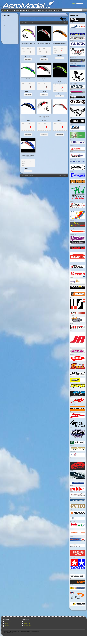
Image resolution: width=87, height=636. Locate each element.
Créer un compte (27, 623)
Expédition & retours (27, 625)
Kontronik (72, 354)
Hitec (71, 269)
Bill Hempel (72, 67)
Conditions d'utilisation (35, 633)
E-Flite (71, 130)
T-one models (73, 557)
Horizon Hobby (73, 289)
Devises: (74, 3)
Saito (71, 509)
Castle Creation (73, 98)
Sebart (71, 528)
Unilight (71, 584)
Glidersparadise (73, 220)
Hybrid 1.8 (60, 42)
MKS (71, 396)
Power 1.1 (60, 115)
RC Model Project (73, 459)
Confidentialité (27, 633)
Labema (71, 370)
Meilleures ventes (8, 621)
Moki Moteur (72, 404)
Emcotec (72, 145)
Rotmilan (72, 502)
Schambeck (72, 521)
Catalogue (27, 14)
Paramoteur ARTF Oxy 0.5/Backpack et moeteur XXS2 (44, 116)
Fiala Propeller (73, 171)
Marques (23, 10)
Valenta (71, 590)
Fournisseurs (7, 626)
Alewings (72, 40)
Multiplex (72, 411)
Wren (71, 600)
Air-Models (72, 28)
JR (70, 347)
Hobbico (71, 277)
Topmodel (72, 578)
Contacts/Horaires (32, 10)
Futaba (71, 183)
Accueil (22, 14)
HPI (71, 297)
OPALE (32, 14)
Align (71, 46)
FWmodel (72, 201)
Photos (57, 10)
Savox (71, 515)
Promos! (17, 10)
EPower (71, 151)
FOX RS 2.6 (44, 42)
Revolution (72, 479)
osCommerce (10, 632)
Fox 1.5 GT (28, 42)
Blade (71, 89)
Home (5, 10)
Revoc (71, 470)
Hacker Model (73, 250)
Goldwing (72, 228)
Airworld (71, 35)
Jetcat (71, 323)
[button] (28, 59)
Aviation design (73, 63)
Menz (71, 382)
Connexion (26, 621)
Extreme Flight (73, 159)
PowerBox (72, 457)
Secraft (71, 536)
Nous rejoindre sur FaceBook (46, 10)
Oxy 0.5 (44, 78)
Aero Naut (72, 22)
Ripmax (71, 485)
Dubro (71, 124)
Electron (71, 139)
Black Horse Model (73, 83)
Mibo (71, 389)
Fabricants (7, 625)
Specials (6, 623)
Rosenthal (72, 497)
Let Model (72, 376)
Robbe (71, 491)
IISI (71, 310)
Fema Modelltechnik (74, 162)
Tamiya (71, 569)
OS (71, 439)
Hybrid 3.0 (28, 78)
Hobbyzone (72, 283)
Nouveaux (10, 10)
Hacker (71, 244)
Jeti (71, 330)
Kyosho (71, 361)
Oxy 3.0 (59, 78)
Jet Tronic (72, 315)
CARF (71, 94)
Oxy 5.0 (28, 115)
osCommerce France (20, 633)
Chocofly (72, 104)
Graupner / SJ (73, 234)
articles (85, 6)
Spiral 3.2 (28, 153)
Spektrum (72, 548)
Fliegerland (72, 177)
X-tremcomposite (73, 606)
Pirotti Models (73, 451)
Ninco (71, 418)
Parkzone (72, 445)
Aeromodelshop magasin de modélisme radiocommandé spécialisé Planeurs (24, 631)
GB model (72, 209)
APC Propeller (73, 57)
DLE (71, 117)
